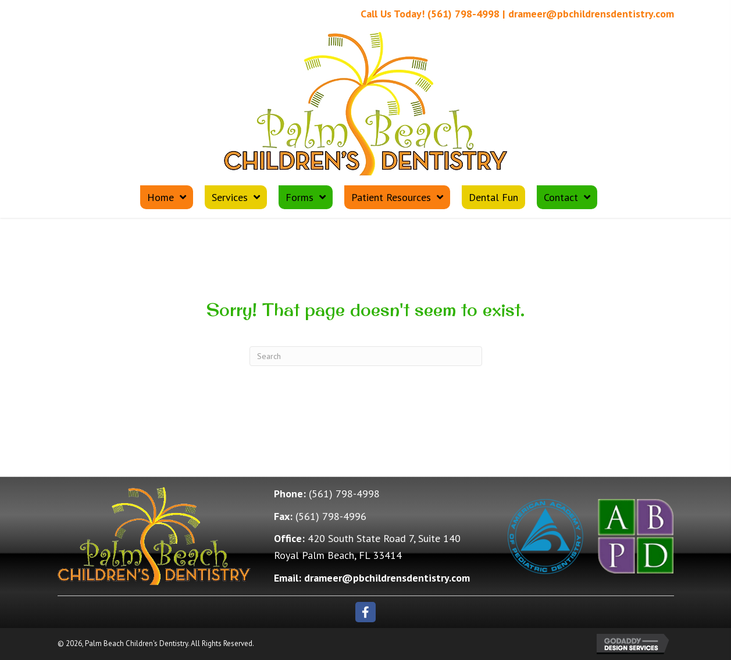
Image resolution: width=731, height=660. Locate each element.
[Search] (365, 356)
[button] (365, 612)
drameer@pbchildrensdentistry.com (591, 13)
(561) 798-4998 (463, 13)
